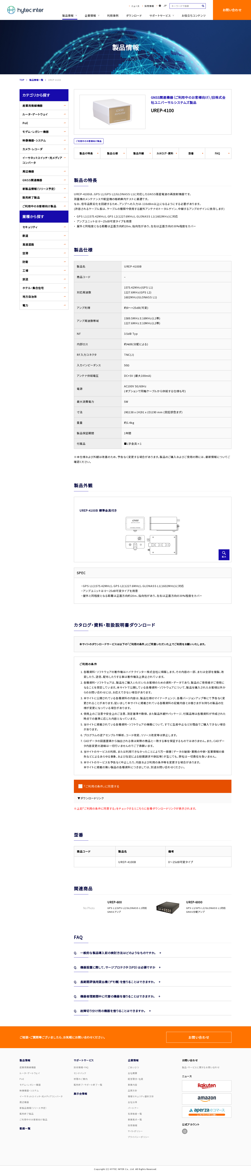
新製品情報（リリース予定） (39, 189)
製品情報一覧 (36, 79)
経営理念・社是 (135, 1078)
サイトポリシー (135, 1131)
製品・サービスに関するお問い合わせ (200, 1067)
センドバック (80, 1073)
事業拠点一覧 (135, 1119)
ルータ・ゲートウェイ (35, 114)
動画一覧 (25, 1128)
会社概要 (132, 1073)
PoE (25, 123)
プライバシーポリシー (138, 1136)
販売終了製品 (31, 197)
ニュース (135, 5)
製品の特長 (86, 153)
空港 (25, 253)
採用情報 (149, 5)
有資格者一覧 (135, 1113)
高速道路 (28, 244)
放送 (25, 279)
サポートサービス (161, 15)
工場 (25, 270)
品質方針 (132, 1090)
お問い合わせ (232, 10)
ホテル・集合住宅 (33, 288)
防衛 (25, 262)
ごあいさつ (133, 1067)
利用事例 (112, 15)
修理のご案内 (80, 1078)
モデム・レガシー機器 (35, 132)
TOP (22, 79)
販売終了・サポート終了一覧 (88, 1084)
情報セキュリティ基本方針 (141, 1096)
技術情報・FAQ (81, 1067)
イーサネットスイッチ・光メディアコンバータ (42, 160)
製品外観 (138, 153)
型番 (191, 153)
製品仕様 (112, 153)
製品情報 (69, 15)
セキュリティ (29, 227)
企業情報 (91, 15)
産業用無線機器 (32, 105)
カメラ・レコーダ (32, 149)
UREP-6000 (194, 902)
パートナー (133, 1107)
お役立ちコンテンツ (194, 15)
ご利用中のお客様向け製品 (39, 206)
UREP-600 (114, 902)
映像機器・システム (34, 140)
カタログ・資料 (164, 153)
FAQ (217, 153)
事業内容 (132, 1084)
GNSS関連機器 (32, 180)
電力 (25, 305)
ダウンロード (134, 15)
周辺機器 (28, 171)
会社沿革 (132, 1102)
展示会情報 (80, 1093)
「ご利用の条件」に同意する (101, 786)
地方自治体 (29, 297)
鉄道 (25, 236)
